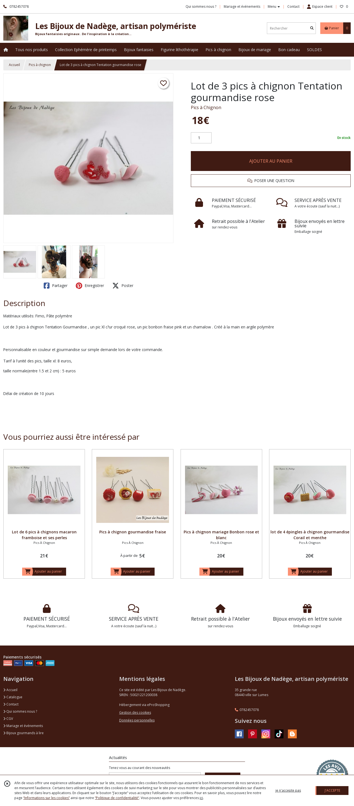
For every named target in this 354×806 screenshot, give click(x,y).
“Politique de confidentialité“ (117, 798)
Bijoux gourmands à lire (23, 733)
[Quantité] (201, 137)
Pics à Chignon (206, 107)
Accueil (14, 64)
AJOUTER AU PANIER (270, 161)
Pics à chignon (40, 64)
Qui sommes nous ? (20, 711)
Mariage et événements (23, 725)
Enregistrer (90, 285)
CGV (8, 718)
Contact (293, 6)
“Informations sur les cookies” (46, 798)
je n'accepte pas (288, 790)
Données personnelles (137, 720)
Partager (55, 285)
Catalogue (12, 697)
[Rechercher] (312, 28)
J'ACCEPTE (332, 790)
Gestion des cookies (135, 712)
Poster (122, 285)
